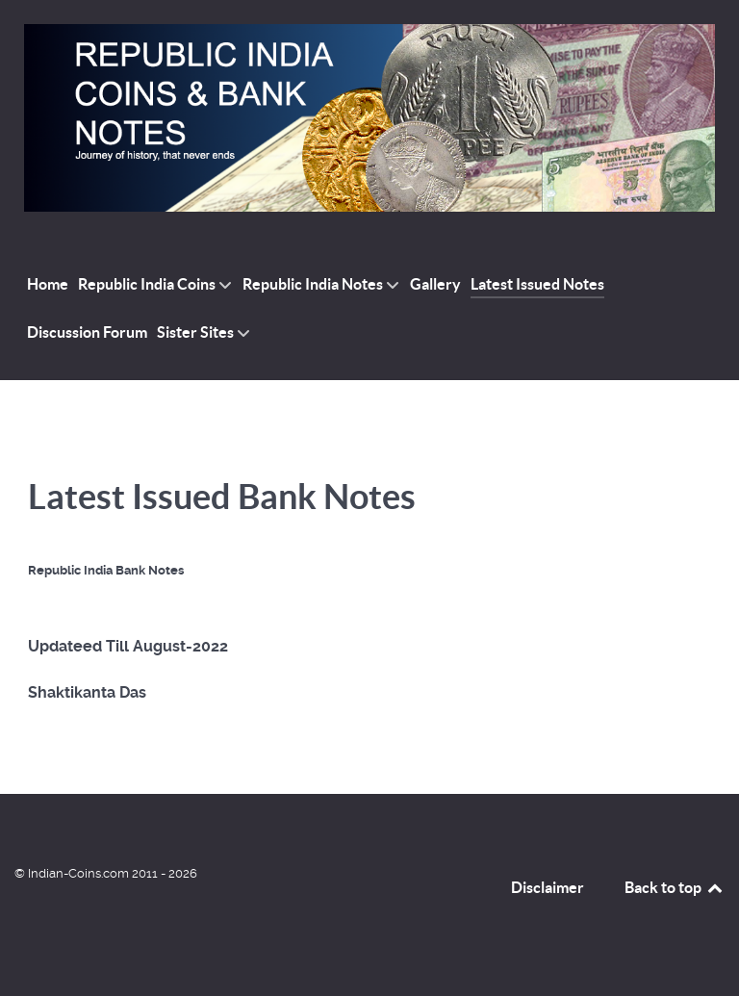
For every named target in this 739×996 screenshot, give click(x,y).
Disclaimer (547, 887)
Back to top (674, 887)
